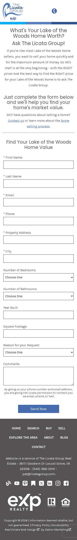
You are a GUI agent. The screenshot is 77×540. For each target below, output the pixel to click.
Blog (64, 437)
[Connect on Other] (33, 485)
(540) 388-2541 (43, 469)
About (49, 437)
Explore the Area (23, 437)
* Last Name (12, 176)
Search (33, 428)
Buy (49, 428)
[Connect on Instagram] (57, 485)
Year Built (10, 308)
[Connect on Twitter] (41, 485)
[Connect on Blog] (8, 485)
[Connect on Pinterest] (25, 485)
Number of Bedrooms (19, 270)
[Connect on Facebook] (66, 485)
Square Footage (15, 326)
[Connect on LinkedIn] (49, 485)
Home (16, 428)
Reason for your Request (21, 345)
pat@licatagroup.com (38, 474)
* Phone (9, 214)
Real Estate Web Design (22, 529)
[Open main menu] (68, 11)
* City (7, 251)
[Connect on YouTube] (16, 485)
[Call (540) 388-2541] (55, 11)
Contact (38, 447)
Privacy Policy (40, 525)
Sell (61, 428)
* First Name (12, 157)
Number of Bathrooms (20, 289)
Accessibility (60, 525)
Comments (11, 364)
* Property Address (17, 233)
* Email (8, 195)
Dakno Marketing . (58, 529)
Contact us (16, 121)
